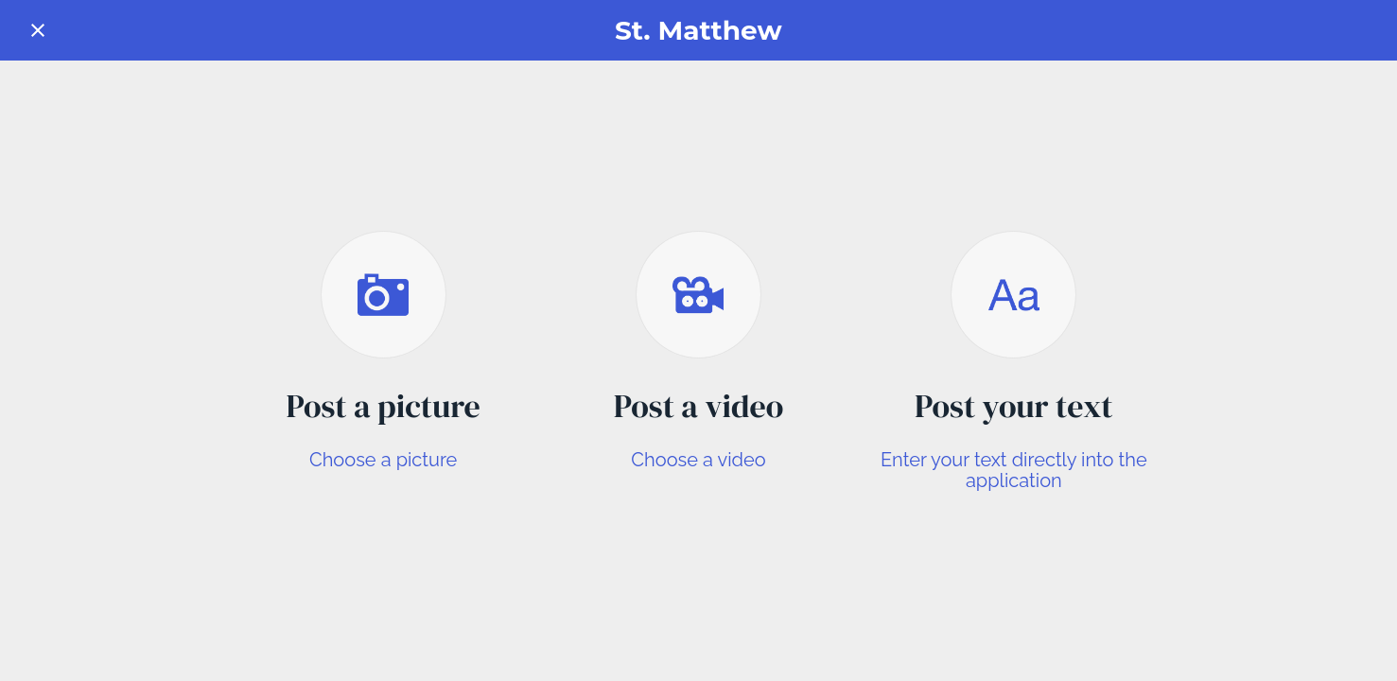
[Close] (37, 30)
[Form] (1359, 30)
